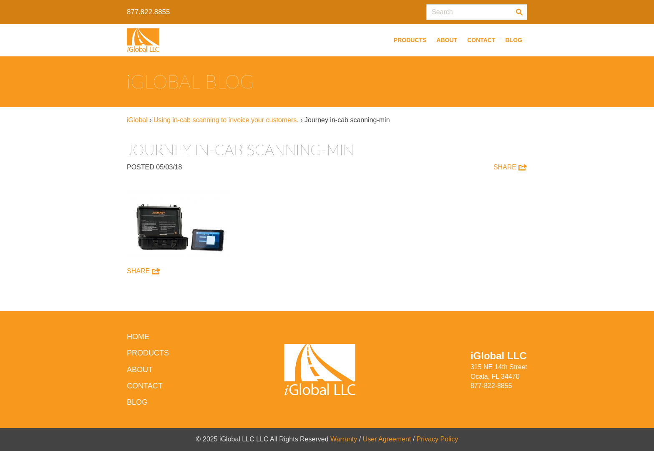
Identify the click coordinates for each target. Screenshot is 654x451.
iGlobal (137, 119)
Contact (481, 40)
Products (410, 40)
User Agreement (387, 439)
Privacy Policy (437, 439)
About (446, 40)
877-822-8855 (491, 385)
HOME (138, 337)
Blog (514, 40)
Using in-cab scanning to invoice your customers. (226, 119)
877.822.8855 (148, 12)
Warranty (343, 439)
